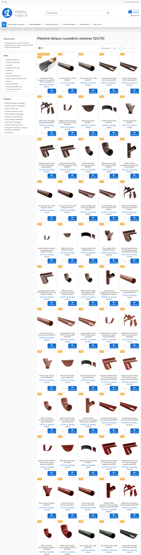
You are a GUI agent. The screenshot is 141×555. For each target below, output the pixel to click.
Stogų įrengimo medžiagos (14, 119)
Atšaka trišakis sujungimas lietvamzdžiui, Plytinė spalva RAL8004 (88, 420)
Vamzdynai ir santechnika (13, 117)
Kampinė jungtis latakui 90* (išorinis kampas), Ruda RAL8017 (46, 165)
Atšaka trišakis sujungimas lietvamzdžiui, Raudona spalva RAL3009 (109, 505)
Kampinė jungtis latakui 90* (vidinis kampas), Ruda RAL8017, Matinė (46, 292)
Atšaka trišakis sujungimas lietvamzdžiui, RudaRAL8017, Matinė (109, 292)
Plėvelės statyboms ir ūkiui (14, 111)
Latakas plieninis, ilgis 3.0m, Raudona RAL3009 (129, 419)
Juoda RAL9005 (12, 68)
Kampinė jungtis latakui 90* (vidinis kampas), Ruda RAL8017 (67, 165)
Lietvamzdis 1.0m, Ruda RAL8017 (67, 79)
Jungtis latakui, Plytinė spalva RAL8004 (88, 376)
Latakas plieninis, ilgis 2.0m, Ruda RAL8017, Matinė (88, 207)
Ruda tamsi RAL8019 (14, 87)
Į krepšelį (52, 91)
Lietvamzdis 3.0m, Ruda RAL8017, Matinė (67, 207)
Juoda (9, 65)
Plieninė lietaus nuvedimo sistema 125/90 (19, 45)
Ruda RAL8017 (12, 84)
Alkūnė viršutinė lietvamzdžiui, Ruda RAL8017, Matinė (67, 292)
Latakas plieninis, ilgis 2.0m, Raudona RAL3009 (109, 419)
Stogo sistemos (9, 39)
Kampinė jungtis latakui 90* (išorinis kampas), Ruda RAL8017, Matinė (129, 250)
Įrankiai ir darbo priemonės (14, 125)
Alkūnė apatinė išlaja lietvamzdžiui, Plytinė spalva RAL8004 (67, 420)
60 (115, 48)
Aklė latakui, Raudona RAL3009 (67, 461)
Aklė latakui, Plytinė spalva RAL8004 (67, 376)
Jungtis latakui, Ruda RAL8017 (108, 122)
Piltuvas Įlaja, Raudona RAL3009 (47, 504)
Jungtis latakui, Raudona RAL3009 (88, 461)
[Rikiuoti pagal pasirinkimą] (106, 48)
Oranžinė (9, 70)
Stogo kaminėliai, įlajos (12, 47)
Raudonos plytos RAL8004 (16, 78)
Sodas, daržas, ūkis (11, 108)
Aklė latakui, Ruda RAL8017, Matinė (67, 249)
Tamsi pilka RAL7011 (13, 89)
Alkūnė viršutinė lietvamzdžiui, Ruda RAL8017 (88, 165)
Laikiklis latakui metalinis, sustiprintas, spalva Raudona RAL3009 (47, 462)
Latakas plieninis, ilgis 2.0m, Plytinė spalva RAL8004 (67, 335)
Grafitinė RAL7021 (12, 60)
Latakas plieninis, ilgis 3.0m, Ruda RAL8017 (129, 79)
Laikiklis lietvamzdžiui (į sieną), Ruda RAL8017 (46, 122)
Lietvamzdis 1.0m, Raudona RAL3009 (67, 504)
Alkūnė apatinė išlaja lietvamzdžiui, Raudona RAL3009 (67, 547)
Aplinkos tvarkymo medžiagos (15, 106)
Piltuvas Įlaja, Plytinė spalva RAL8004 (46, 376)
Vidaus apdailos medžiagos (14, 114)
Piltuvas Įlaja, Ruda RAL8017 (129, 122)
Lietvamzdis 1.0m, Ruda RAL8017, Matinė (46, 207)
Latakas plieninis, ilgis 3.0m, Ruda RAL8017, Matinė (108, 207)
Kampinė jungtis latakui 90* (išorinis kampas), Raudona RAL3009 (109, 462)
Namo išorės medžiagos (13, 122)
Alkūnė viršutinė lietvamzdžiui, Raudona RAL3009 (46, 547)
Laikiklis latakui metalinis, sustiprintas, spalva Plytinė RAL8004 (109, 335)
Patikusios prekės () (131, 2)
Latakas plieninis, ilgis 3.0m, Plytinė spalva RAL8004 (88, 335)
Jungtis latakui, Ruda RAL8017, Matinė (88, 249)
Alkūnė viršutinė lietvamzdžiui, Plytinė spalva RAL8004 (46, 420)
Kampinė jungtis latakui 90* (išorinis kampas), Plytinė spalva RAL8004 (108, 377)
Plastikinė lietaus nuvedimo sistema (17, 43)
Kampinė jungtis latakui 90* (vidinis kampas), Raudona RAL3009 (129, 462)
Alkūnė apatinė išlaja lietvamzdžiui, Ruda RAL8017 (109, 165)
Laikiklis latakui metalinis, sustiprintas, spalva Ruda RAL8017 (67, 123)
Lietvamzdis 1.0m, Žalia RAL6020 (88, 546)
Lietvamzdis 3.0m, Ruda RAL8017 (88, 79)
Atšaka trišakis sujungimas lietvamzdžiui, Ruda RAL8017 (129, 165)
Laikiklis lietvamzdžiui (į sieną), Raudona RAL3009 (129, 504)
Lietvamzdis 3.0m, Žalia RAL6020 (108, 546)
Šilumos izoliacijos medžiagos (15, 103)
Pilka (9, 73)
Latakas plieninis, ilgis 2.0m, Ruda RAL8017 (108, 79)
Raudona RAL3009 (13, 76)
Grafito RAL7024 (12, 62)
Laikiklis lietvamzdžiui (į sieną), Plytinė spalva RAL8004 (129, 335)
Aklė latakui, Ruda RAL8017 (88, 122)
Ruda (8, 81)
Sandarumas (9, 132)
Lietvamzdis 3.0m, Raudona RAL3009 (88, 504)
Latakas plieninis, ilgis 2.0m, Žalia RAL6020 (129, 546)
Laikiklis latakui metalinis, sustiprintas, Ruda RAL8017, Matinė (47, 250)
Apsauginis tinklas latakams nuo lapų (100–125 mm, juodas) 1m (46, 80)
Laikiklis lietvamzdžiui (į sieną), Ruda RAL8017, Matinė (129, 207)
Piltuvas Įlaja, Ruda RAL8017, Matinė (109, 249)
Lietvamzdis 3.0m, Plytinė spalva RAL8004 (46, 334)
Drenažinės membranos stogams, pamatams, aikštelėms (16, 129)
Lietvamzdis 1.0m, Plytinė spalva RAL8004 (129, 292)
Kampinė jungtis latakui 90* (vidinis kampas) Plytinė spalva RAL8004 (129, 377)
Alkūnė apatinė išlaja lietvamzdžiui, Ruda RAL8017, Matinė (88, 292)
